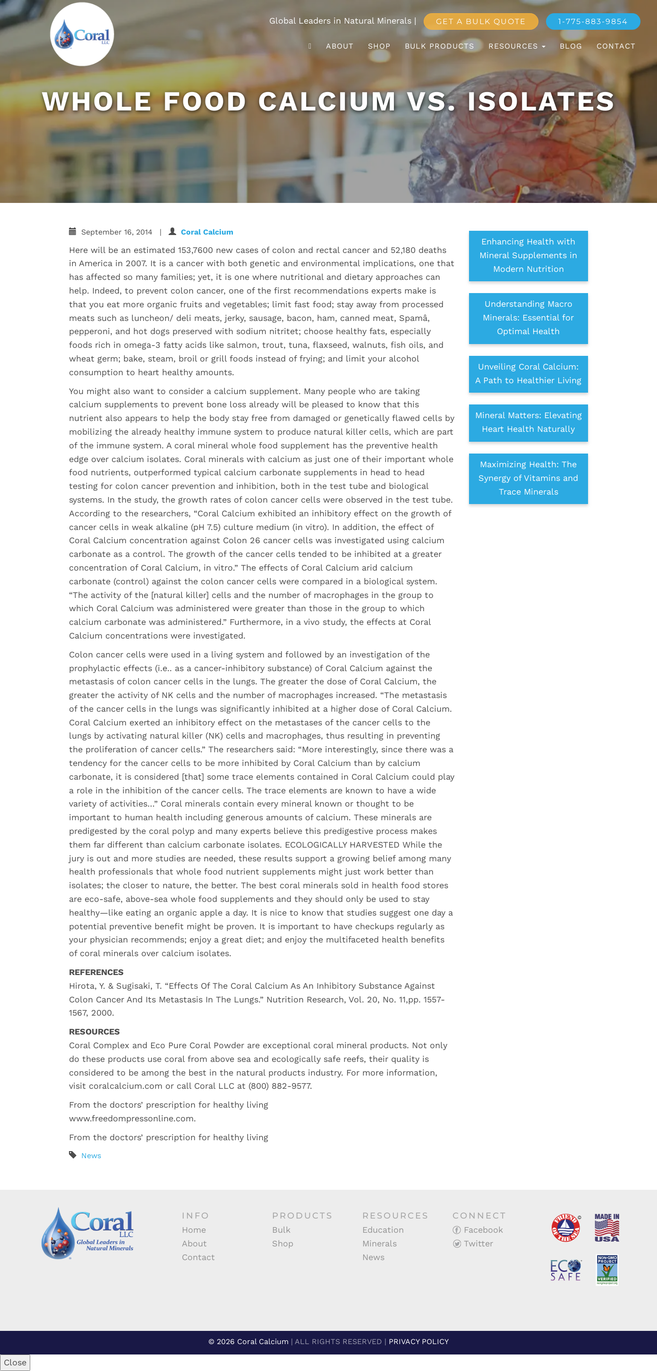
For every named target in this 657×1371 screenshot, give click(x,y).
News (91, 1155)
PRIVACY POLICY (419, 1341)
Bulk (281, 1230)
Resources (517, 46)
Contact (616, 46)
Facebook (477, 1230)
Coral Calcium (207, 231)
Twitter (472, 1243)
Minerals (379, 1243)
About (340, 46)
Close (15, 1362)
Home (194, 1230)
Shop (379, 46)
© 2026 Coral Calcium (248, 1341)
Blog (571, 46)
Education (383, 1230)
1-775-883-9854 (593, 21)
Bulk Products (439, 46)
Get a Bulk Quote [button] (481, 21)
